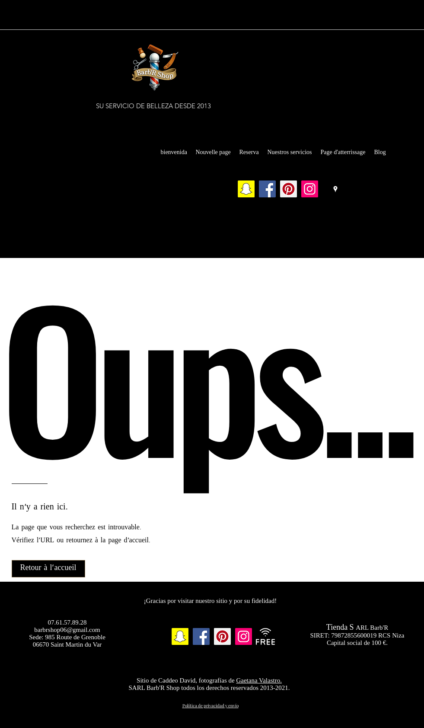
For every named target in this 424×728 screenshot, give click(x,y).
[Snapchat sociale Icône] (246, 188)
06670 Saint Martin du (62, 644)
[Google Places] (335, 189)
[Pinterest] (288, 188)
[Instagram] (309, 188)
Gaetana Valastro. (259, 680)
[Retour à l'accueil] (48, 568)
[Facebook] (267, 188)
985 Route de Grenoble (75, 637)
